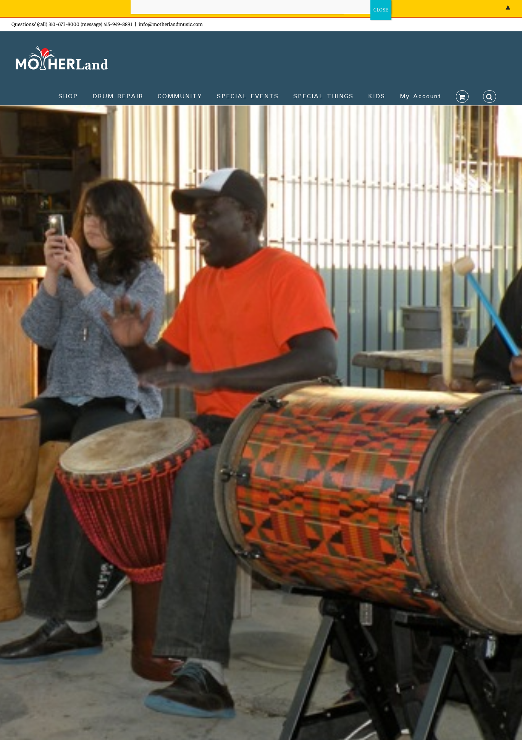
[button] (489, 96)
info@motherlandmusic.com (171, 24)
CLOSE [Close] (380, 10)
